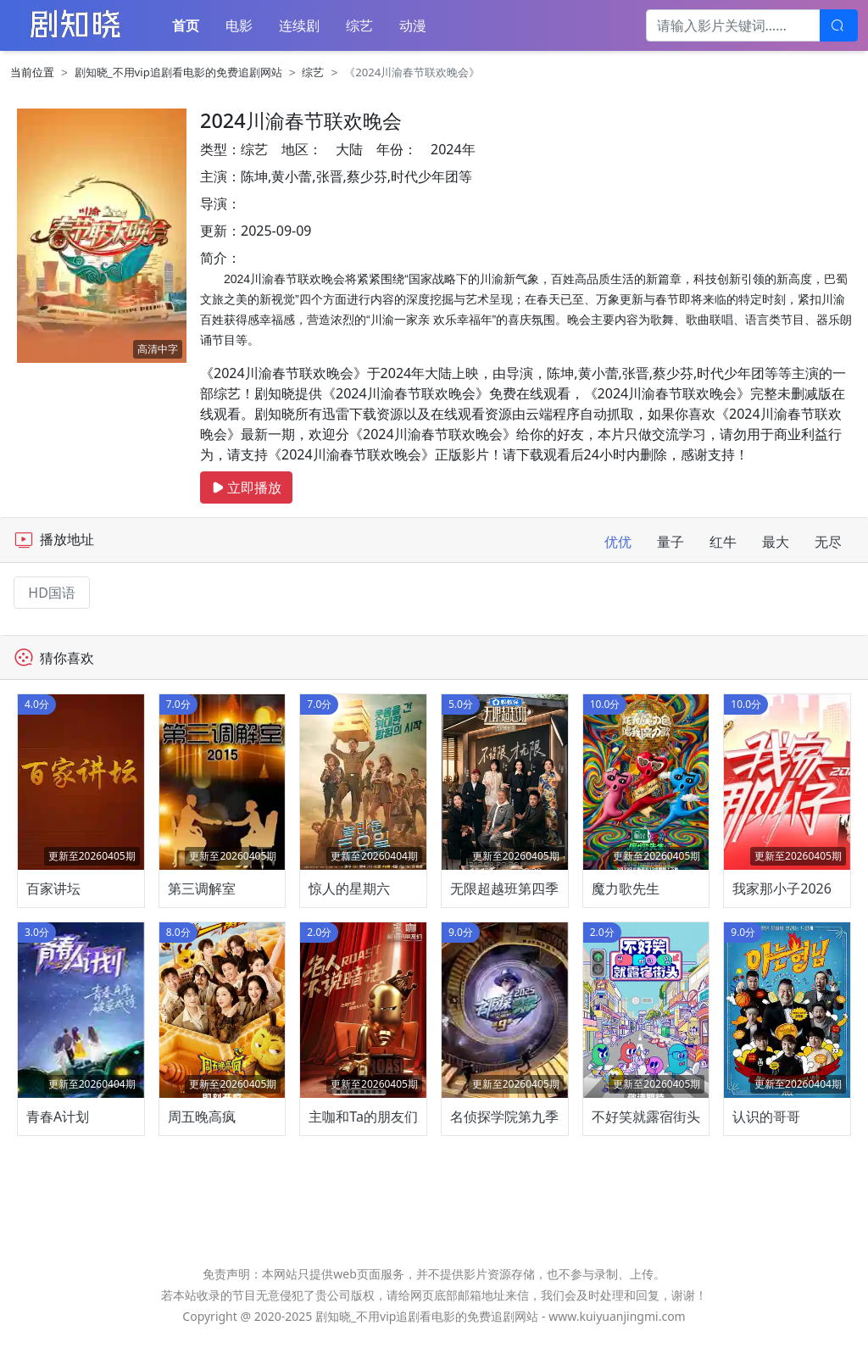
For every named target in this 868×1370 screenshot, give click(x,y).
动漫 (412, 25)
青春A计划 (57, 1148)
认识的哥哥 (766, 1148)
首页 (185, 25)
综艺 (359, 25)
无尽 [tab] (828, 541)
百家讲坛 (53, 903)
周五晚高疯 (202, 1148)
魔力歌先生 (625, 903)
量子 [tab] (670, 541)
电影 (239, 25)
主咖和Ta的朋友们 (363, 1148)
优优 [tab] (618, 541)
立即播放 (246, 487)
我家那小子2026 (782, 903)
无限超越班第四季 (504, 903)
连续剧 (299, 25)
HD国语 (51, 592)
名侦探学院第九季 (504, 1148)
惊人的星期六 (349, 903)
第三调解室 (202, 903)
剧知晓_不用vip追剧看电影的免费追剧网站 (178, 72)
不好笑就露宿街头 (646, 1148)
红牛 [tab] (723, 541)
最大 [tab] (775, 541)
